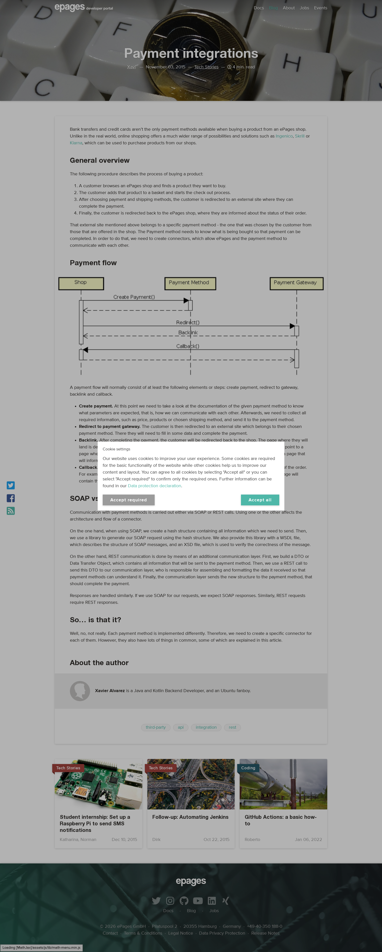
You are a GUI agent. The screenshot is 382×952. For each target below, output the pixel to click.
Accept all (260, 500)
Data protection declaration (154, 486)
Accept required (128, 500)
